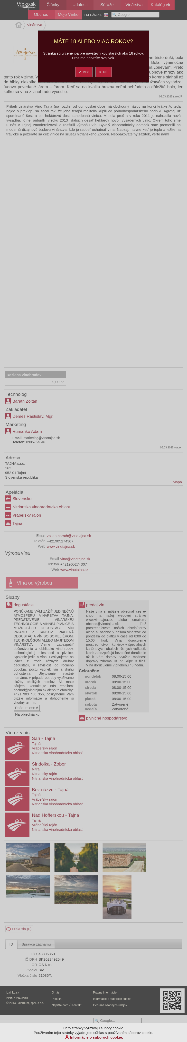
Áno (83, 72)
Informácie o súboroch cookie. (96, 1037)
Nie (103, 72)
